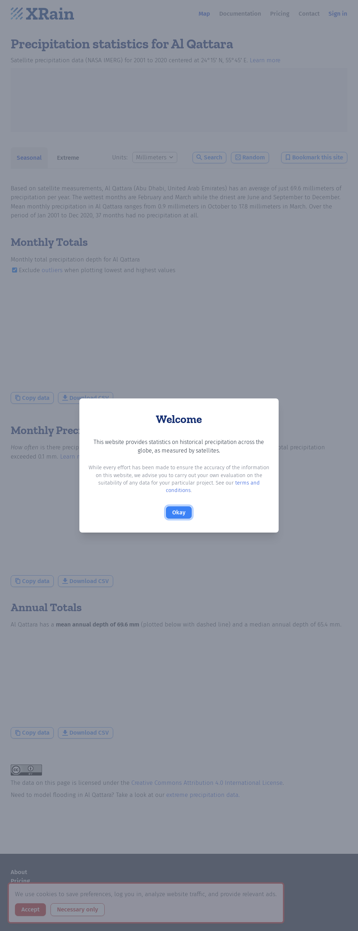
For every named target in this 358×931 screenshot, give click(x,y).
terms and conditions (231, 487)
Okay (179, 509)
